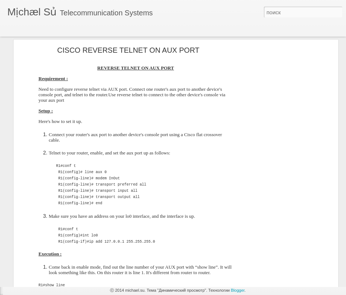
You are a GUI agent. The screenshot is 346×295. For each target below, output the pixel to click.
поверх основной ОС (39, 258)
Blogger (237, 290)
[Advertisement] (273, 123)
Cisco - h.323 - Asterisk (40, 275)
